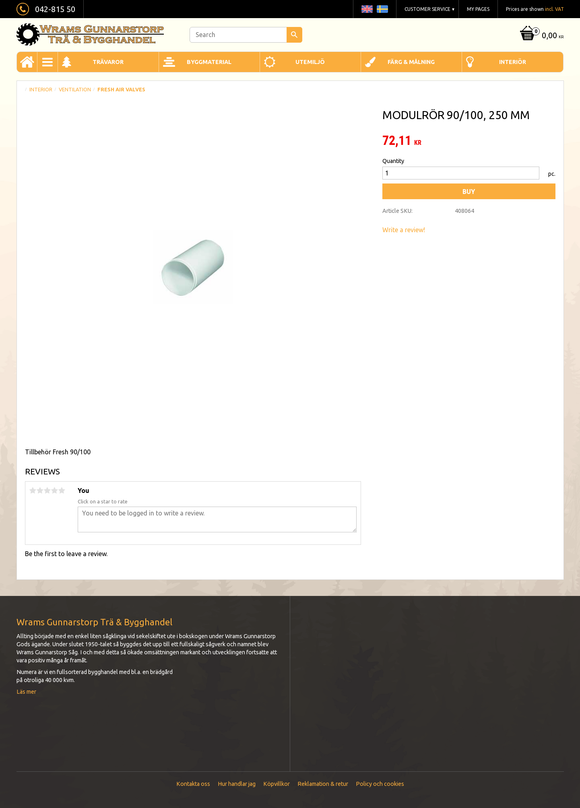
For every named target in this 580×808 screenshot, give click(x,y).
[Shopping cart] (541, 36)
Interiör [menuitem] (512, 62)
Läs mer (26, 691)
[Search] (294, 35)
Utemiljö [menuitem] (310, 62)
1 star (33, 490)
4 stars (54, 490)
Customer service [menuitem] (427, 9)
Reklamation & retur (322, 784)
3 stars (47, 490)
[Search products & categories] (246, 35)
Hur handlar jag (237, 784)
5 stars (62, 490)
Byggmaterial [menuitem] (209, 62)
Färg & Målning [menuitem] (411, 62)
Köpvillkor (276, 784)
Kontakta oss (193, 784)
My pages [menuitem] (478, 9)
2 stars (40, 490)
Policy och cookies (380, 784)
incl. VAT (554, 9)
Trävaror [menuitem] (108, 62)
